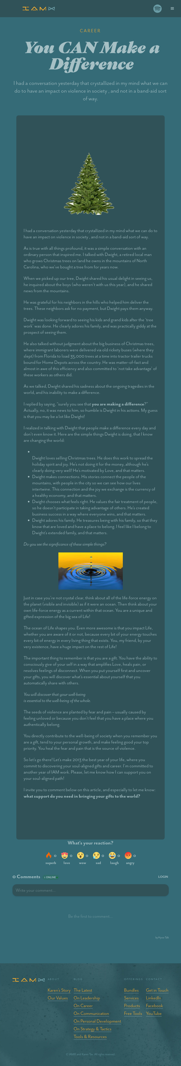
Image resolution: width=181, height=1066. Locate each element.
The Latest (83, 990)
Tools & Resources (90, 1036)
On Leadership (87, 998)
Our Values (58, 998)
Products (132, 1005)
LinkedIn (153, 998)
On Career (83, 1005)
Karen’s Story (59, 990)
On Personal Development (97, 1021)
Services (131, 998)
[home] (86, 8)
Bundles (131, 990)
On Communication (91, 1013)
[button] (172, 8)
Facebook (154, 1005)
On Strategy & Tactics (92, 1029)
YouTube (154, 1013)
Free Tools (133, 1013)
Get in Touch (157, 990)
